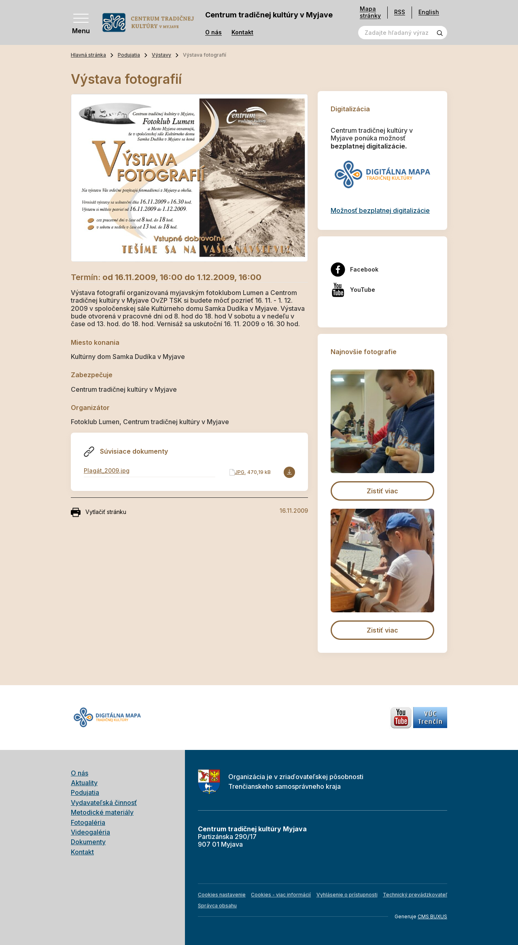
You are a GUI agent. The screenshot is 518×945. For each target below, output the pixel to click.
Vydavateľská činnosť (104, 802)
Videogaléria (90, 832)
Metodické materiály (102, 812)
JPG (239, 472)
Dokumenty (88, 842)
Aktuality (84, 783)
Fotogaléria (88, 822)
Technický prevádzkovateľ (415, 895)
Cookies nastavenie (222, 895)
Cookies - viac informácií (281, 895)
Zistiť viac (382, 491)
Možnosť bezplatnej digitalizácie (380, 210)
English (428, 11)
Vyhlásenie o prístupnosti (347, 895)
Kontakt (242, 32)
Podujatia (129, 55)
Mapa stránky (370, 12)
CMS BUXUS (432, 916)
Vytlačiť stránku (98, 512)
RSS (399, 11)
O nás (213, 32)
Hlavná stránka (88, 55)
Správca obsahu (217, 906)
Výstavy (161, 55)
